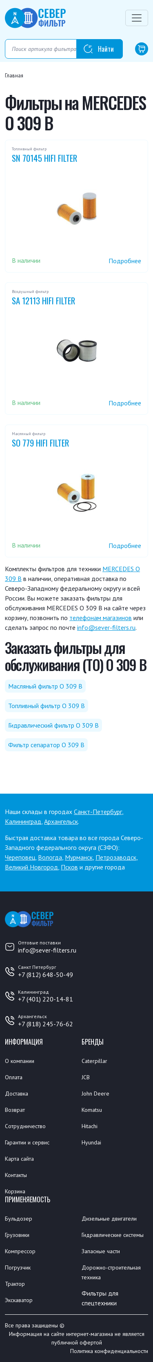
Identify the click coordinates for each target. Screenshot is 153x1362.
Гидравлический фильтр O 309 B (53, 725)
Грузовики (17, 1235)
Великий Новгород (31, 867)
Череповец (20, 857)
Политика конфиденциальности (109, 1351)
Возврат (15, 1109)
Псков (69, 867)
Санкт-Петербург (98, 812)
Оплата (13, 1077)
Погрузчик (18, 1267)
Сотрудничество (25, 1126)
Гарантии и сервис (27, 1142)
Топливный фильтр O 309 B (46, 706)
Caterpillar (94, 1061)
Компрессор (20, 1251)
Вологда (50, 857)
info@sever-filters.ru (106, 627)
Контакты (16, 1175)
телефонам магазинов (100, 618)
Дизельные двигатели (109, 1218)
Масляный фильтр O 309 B (45, 686)
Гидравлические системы (113, 1235)
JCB (86, 1077)
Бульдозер (18, 1218)
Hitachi (90, 1126)
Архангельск (61, 821)
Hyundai (91, 1142)
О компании (19, 1061)
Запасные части (101, 1251)
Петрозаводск (115, 857)
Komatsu (92, 1109)
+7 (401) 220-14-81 (45, 999)
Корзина (15, 1191)
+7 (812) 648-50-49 (45, 974)
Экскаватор (19, 1300)
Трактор (15, 1283)
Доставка (16, 1093)
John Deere (95, 1093)
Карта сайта (19, 1158)
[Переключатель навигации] (136, 18)
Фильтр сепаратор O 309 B (46, 745)
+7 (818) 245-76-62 (45, 1024)
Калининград (23, 821)
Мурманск (79, 857)
